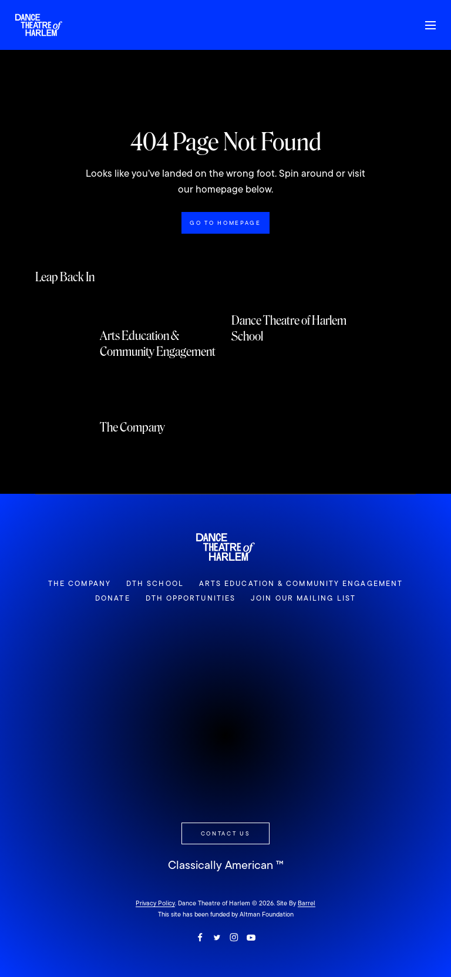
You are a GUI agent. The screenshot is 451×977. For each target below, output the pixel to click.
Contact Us (226, 833)
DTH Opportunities (191, 598)
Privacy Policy (155, 903)
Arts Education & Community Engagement (301, 583)
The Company (79, 583)
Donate (112, 598)
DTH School (155, 583)
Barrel (306, 903)
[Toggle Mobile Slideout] (430, 25)
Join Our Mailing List (303, 598)
